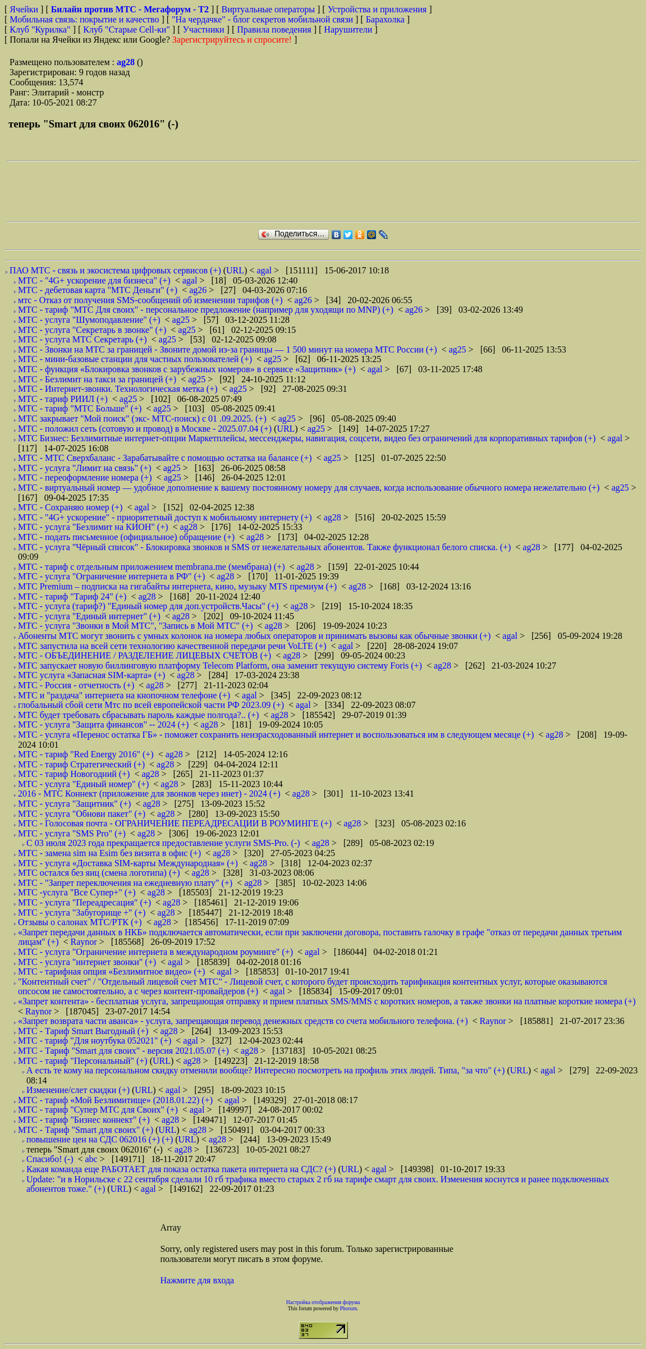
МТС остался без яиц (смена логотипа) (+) (99, 872)
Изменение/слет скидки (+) (78, 1090)
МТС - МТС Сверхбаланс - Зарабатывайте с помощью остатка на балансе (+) (164, 458)
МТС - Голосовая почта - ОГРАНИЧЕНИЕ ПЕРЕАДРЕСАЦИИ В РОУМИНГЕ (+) (175, 823)
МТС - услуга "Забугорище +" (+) (81, 912)
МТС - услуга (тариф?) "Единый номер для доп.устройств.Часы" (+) (148, 606)
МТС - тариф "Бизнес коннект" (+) (84, 1119)
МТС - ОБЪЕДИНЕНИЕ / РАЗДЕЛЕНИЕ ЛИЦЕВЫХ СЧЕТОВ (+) (144, 655)
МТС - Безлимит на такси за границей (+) (97, 379)
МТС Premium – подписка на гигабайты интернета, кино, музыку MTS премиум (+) (177, 586)
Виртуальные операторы (268, 9)
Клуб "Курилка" (40, 29)
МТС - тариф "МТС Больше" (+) (79, 408)
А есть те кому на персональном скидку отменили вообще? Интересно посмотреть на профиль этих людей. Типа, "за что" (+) (265, 1070)
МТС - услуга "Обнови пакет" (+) (81, 813)
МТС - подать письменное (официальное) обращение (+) (126, 537)
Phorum (348, 1308)
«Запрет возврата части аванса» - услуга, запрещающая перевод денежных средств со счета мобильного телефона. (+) (243, 1021)
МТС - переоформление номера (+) (85, 477)
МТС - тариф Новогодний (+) (74, 774)
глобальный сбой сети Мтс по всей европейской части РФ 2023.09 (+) (151, 705)
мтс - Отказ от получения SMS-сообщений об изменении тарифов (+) (150, 300)
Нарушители (348, 29)
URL (235, 270)
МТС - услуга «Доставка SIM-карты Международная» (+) (128, 863)
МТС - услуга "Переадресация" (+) (84, 902)
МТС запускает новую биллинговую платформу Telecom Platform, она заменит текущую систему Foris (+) (220, 665)
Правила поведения (274, 29)
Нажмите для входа (198, 1280)
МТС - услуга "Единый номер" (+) (83, 784)
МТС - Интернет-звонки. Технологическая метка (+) (118, 389)
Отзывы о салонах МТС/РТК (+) (80, 922)
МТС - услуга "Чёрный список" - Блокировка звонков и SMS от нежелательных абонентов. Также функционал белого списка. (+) (264, 547)
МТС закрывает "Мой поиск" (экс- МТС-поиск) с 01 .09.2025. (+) (142, 418)
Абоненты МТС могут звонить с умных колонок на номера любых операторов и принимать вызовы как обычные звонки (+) (254, 636)
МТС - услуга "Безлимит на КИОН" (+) (93, 527)
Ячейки (25, 9)
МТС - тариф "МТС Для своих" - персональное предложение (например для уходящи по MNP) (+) (205, 309)
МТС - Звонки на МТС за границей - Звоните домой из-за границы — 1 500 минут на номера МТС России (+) (227, 349)
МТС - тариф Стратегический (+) (81, 764)
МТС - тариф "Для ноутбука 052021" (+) (94, 1040)
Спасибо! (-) (49, 1159)
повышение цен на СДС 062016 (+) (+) (99, 1139)
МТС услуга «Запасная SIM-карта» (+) (91, 675)
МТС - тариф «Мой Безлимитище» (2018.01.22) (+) (115, 1100)
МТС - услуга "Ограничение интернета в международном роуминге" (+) (155, 952)
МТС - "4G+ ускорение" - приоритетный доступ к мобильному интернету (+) (165, 517)
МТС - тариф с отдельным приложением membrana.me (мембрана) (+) (151, 566)
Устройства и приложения (377, 9)
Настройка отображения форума (323, 1302)
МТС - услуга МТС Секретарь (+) (82, 339)
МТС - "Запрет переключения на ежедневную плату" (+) (125, 883)
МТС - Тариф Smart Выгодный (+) (83, 1031)
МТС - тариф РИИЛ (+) (63, 399)
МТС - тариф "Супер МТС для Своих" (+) (98, 1109)
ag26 (199, 290)
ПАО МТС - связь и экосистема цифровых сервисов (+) (115, 270)
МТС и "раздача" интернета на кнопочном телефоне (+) (124, 695)
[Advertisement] (211, 191)
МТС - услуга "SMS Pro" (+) (72, 833)
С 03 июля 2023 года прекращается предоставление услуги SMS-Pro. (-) (163, 843)
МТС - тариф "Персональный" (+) (83, 1061)
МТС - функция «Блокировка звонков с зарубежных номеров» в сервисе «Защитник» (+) (187, 369)
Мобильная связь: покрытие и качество (84, 19)
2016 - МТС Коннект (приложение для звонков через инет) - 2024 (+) (149, 793)
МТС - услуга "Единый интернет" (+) (89, 616)
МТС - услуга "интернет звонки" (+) (87, 962)
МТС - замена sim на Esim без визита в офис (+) (109, 853)
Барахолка (385, 19)
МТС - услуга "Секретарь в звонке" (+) (92, 330)
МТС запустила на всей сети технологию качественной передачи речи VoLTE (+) (172, 646)
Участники (204, 29)
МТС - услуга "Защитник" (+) (74, 803)
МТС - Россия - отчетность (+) (76, 685)
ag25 (182, 319)
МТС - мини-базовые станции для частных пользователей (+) (135, 359)
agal (265, 270)
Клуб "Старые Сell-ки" (126, 29)
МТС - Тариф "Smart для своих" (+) (85, 1130)
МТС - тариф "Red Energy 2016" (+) (86, 754)
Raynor (85, 941)
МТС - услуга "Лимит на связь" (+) (85, 468)
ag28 (127, 62)
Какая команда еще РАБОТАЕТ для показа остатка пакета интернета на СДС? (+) (181, 1169)
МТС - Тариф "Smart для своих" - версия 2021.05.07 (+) (123, 1050)
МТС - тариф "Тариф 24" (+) (72, 596)
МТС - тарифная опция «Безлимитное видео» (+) (111, 971)
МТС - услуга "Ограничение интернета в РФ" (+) (111, 576)
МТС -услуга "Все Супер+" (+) (77, 892)
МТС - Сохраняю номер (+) (70, 507)
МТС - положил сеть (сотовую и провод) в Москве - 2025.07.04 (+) (145, 428)
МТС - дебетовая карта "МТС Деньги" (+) (97, 290)
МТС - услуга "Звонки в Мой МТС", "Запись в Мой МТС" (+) (135, 625)
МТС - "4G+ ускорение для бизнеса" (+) (94, 280)
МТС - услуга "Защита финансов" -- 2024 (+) (103, 724)
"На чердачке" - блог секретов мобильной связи (262, 19)
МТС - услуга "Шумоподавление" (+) (89, 319)
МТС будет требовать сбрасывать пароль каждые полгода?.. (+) (138, 715)
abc (92, 1159)
